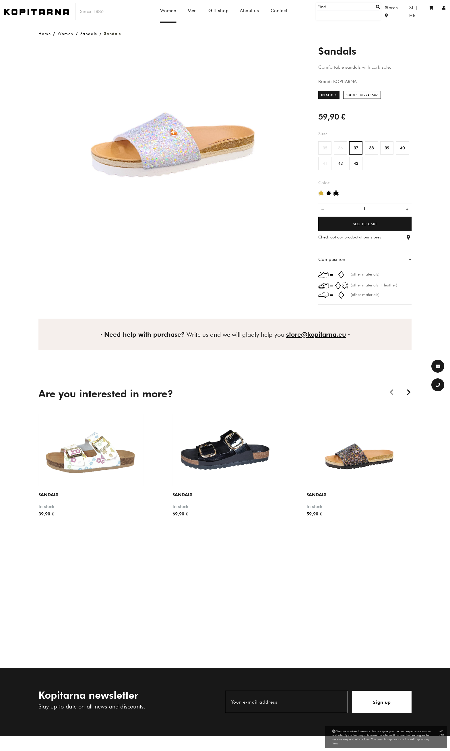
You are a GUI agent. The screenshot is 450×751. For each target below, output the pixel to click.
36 (340, 148)
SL (406, 11)
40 (402, 148)
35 (325, 148)
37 (356, 148)
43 (356, 163)
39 (387, 148)
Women (65, 33)
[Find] (357, 11)
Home (44, 33)
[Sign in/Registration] (444, 11)
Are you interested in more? (105, 394)
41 (325, 163)
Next (409, 392)
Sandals (88, 33)
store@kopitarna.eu (316, 334)
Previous (391, 392)
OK (441, 733)
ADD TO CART (365, 224)
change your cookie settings (401, 739)
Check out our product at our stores (349, 237)
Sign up (382, 702)
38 (371, 148)
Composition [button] (331, 259)
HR (417, 11)
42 (340, 163)
